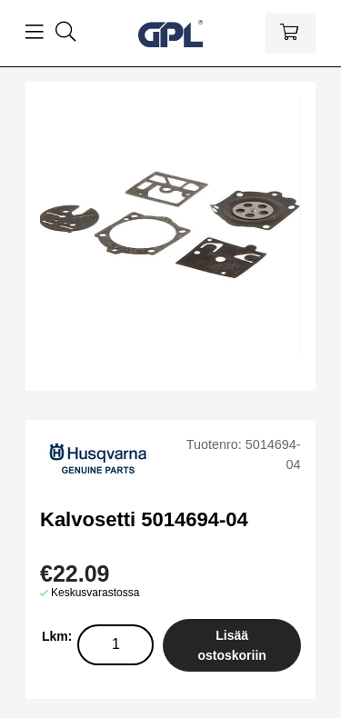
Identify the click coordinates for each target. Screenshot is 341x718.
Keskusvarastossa (95, 592)
